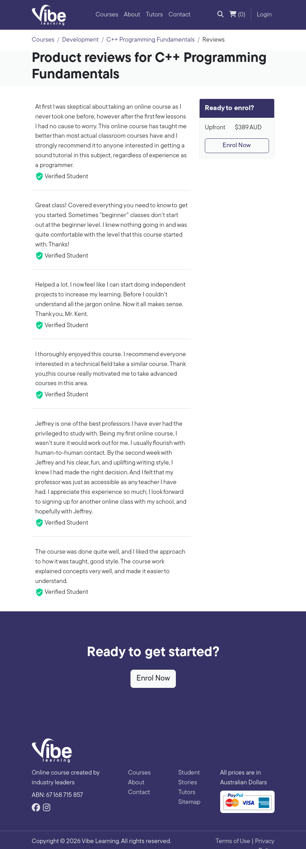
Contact (180, 15)
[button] (220, 15)
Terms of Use (233, 841)
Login (264, 15)
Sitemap (189, 802)
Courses (107, 15)
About (132, 15)
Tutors (154, 15)
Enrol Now (237, 145)
